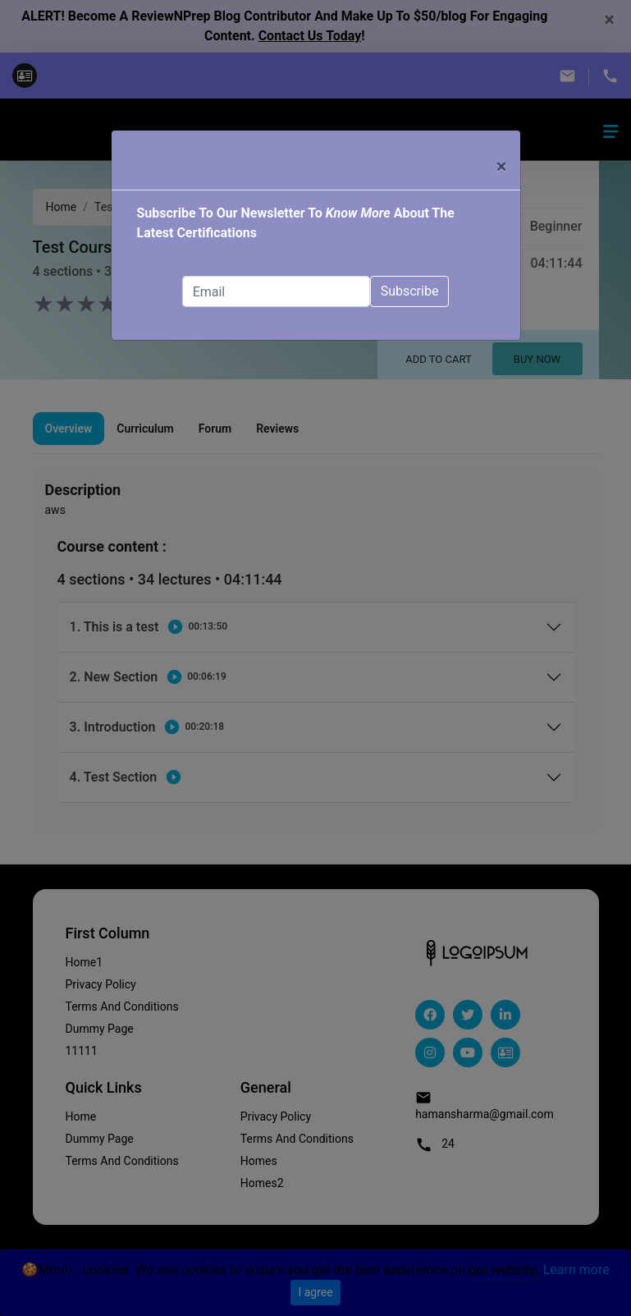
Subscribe (410, 291)
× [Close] (501, 166)
